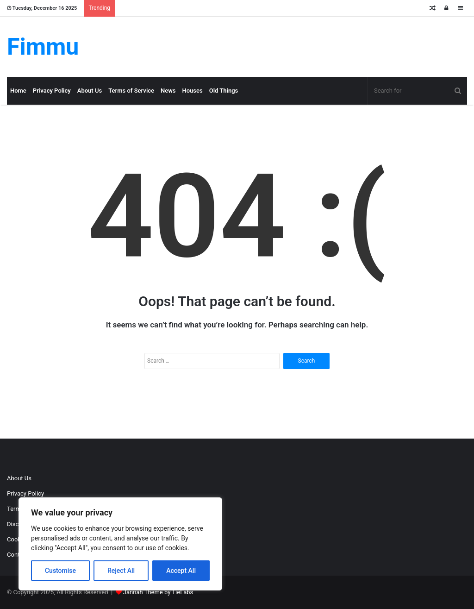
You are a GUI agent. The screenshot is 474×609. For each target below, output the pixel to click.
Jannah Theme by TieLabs (158, 592)
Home (18, 90)
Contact (17, 554)
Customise (60, 570)
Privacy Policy (52, 90)
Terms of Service (131, 90)
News (168, 90)
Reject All (121, 570)
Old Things (223, 90)
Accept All (181, 570)
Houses (192, 90)
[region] (120, 543)
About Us (89, 90)
